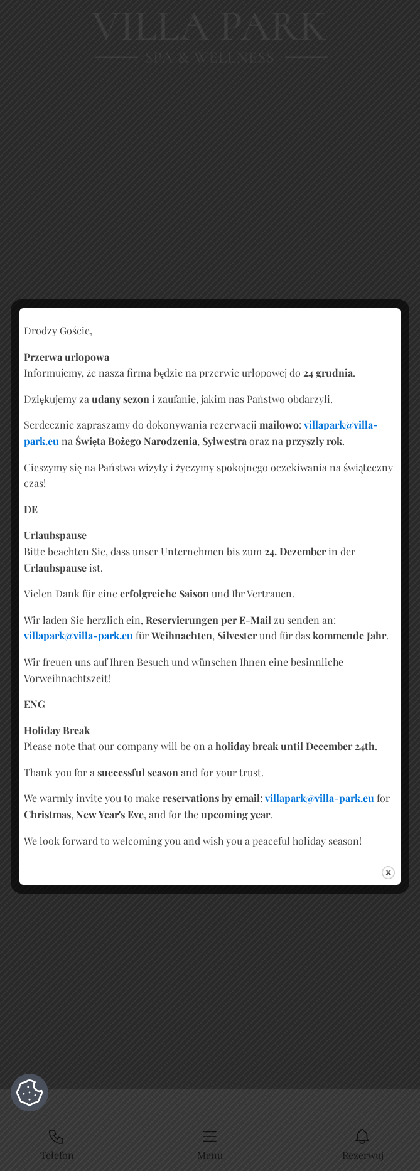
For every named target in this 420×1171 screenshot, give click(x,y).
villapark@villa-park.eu (78, 635)
